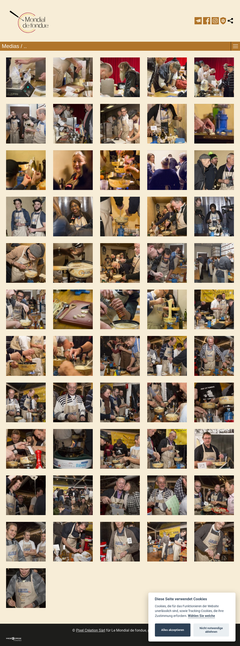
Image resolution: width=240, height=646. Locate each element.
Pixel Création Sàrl (90, 630)
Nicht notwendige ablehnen (211, 629)
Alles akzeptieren (172, 630)
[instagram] (215, 20)
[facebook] (206, 20)
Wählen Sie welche (201, 616)
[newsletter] (198, 20)
